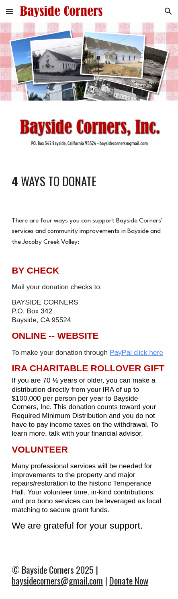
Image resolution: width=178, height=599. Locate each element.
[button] (9, 11)
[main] (89, 181)
